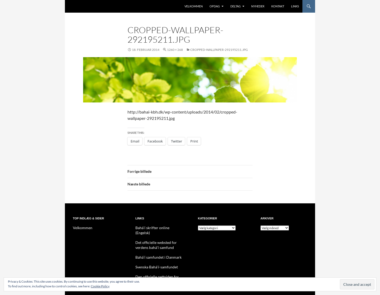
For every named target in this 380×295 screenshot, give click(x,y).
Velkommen (193, 6)
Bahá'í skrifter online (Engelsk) (156, 228)
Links (295, 6)
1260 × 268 (175, 50)
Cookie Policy (100, 286)
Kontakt (277, 6)
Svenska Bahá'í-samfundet (153, 261)
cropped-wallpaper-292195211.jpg (219, 50)
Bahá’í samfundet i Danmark (154, 251)
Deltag (235, 6)
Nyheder (257, 6)
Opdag (215, 6)
